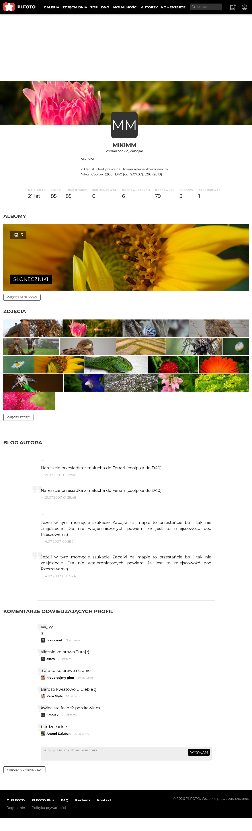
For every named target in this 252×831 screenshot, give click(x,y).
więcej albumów (22, 297)
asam (51, 736)
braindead (54, 717)
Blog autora (22, 520)
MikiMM (124, 145)
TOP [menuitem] (94, 7)
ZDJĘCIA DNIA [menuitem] (75, 7)
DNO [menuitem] (105, 7)
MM (124, 125)
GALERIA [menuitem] (51, 7)
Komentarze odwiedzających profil (58, 689)
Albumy (14, 216)
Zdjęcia (14, 311)
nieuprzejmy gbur (60, 755)
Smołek (53, 792)
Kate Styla (55, 773)
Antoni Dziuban (58, 811)
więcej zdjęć (18, 494)
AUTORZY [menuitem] (149, 7)
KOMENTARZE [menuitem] (173, 7)
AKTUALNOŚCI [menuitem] (125, 7)
